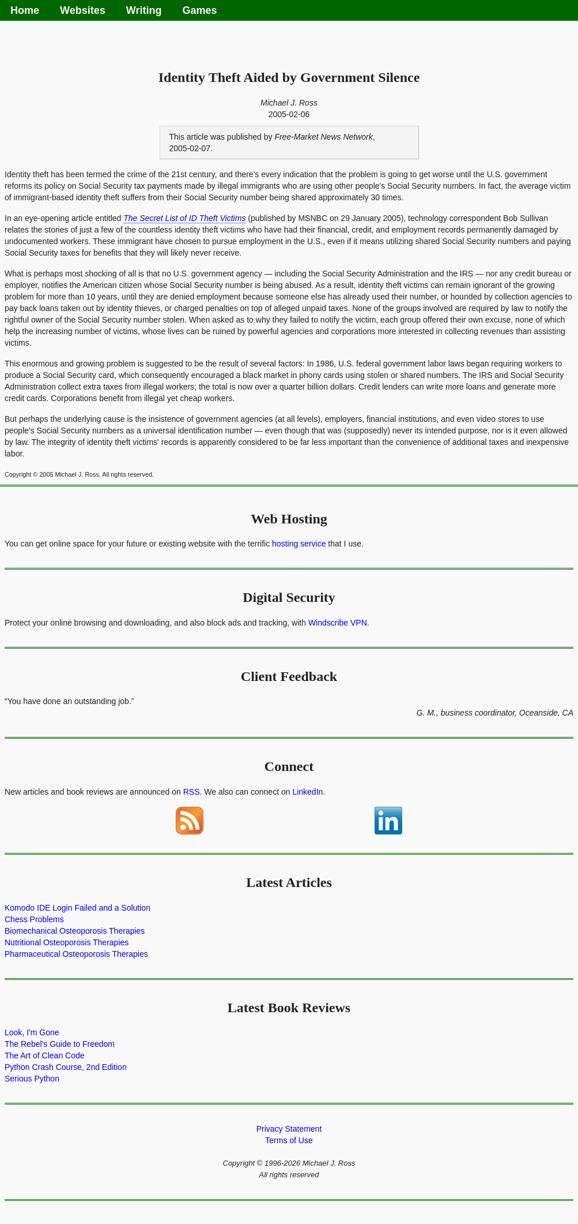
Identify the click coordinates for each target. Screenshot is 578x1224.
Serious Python (32, 1078)
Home (24, 10)
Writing (144, 10)
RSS (191, 791)
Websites (82, 10)
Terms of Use (288, 1140)
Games (199, 10)
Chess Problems (34, 919)
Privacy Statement (289, 1128)
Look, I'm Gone (32, 1032)
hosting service (299, 543)
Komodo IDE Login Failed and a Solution (77, 907)
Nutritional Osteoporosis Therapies (67, 942)
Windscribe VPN (337, 622)
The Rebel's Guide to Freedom (60, 1044)
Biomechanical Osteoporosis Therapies (75, 930)
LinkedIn (307, 791)
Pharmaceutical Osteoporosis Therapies (76, 954)
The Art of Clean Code (45, 1055)
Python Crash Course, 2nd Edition (66, 1067)
